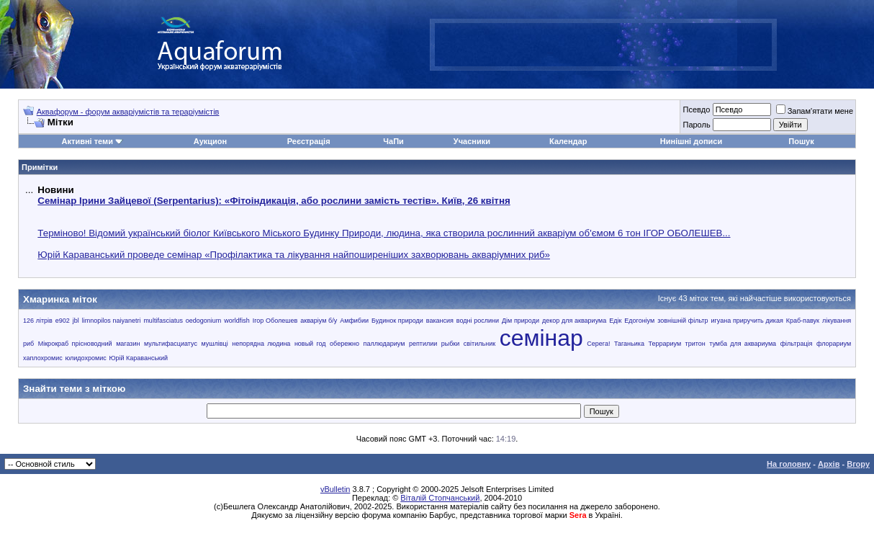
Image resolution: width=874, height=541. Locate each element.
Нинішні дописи (691, 141)
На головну (789, 464)
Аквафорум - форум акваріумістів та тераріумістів (128, 111)
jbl (76, 320)
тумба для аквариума (742, 343)
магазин (128, 343)
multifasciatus (163, 320)
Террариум (664, 343)
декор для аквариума (574, 320)
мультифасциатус (170, 343)
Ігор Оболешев (275, 320)
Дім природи (520, 320)
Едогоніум (639, 320)
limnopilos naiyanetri (111, 320)
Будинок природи (397, 320)
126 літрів (38, 320)
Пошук (801, 141)
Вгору (858, 464)
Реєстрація (308, 141)
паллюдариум (384, 343)
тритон (695, 343)
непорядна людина (261, 343)
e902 (62, 320)
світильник (479, 343)
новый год (310, 343)
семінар (541, 338)
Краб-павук (802, 320)
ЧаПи (393, 141)
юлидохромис (85, 358)
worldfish (237, 320)
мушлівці (214, 343)
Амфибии (354, 320)
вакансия (440, 320)
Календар (568, 141)
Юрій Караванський (138, 358)
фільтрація (796, 343)
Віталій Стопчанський (439, 497)
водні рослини (477, 320)
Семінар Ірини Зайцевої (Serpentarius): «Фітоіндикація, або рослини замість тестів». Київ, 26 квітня (273, 200)
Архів (828, 464)
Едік (615, 320)
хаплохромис (43, 358)
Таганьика (629, 343)
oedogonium (204, 320)
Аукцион (210, 141)
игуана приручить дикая (747, 320)
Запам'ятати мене (814, 111)
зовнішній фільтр (682, 320)
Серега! (598, 343)
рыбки (450, 343)
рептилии (423, 343)
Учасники (472, 141)
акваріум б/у (318, 320)
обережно (344, 343)
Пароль (696, 124)
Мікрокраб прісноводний (75, 343)
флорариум (833, 343)
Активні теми (87, 141)
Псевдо (696, 109)
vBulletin (335, 489)
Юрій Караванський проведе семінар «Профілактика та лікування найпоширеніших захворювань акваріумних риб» (293, 254)
